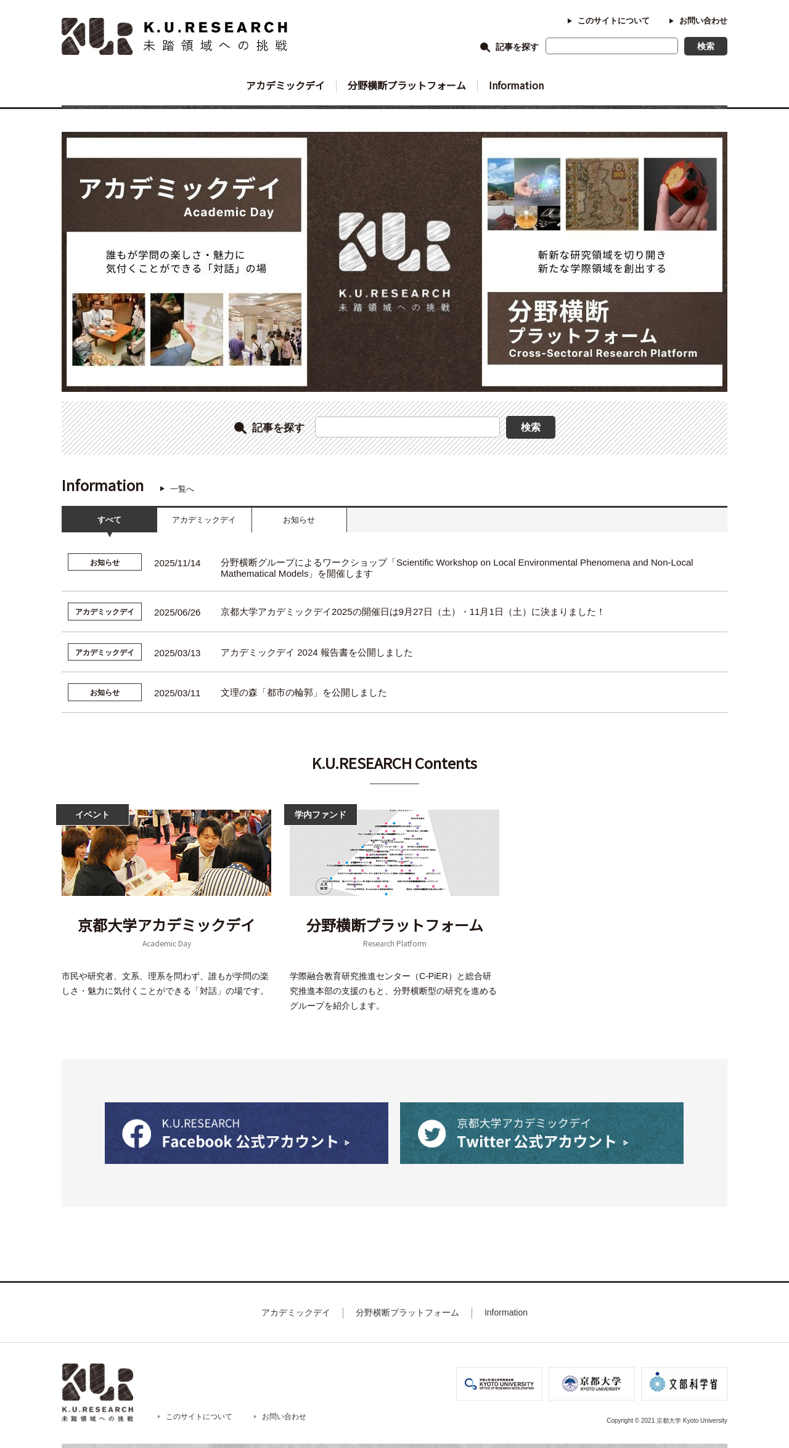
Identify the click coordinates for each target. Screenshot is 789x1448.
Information (516, 85)
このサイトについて (614, 20)
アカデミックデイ (285, 85)
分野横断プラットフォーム (407, 85)
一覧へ (182, 489)
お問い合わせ (703, 20)
